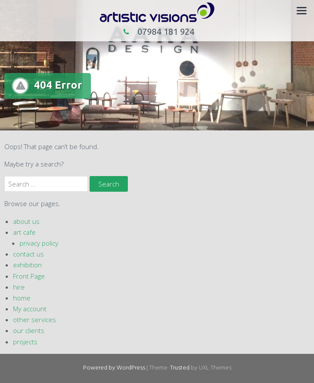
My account (30, 308)
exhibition (27, 264)
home (21, 297)
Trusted (180, 368)
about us (26, 221)
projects (25, 341)
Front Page (29, 276)
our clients (28, 330)
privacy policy (39, 243)
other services (34, 319)
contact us (28, 254)
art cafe (24, 232)
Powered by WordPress (114, 368)
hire (19, 287)
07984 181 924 (157, 32)
